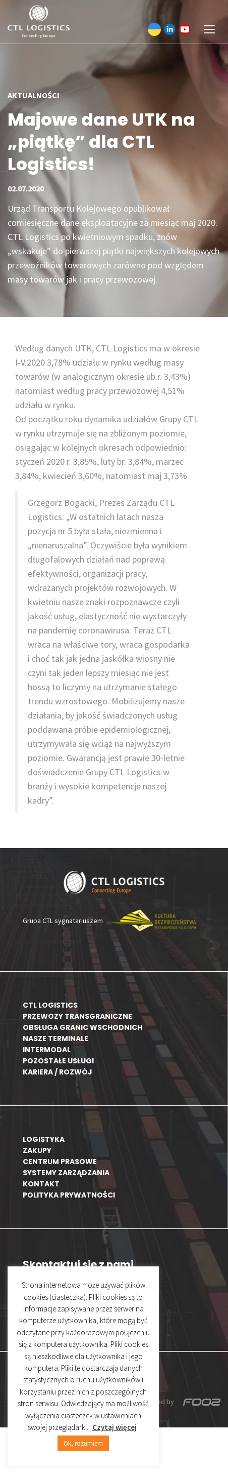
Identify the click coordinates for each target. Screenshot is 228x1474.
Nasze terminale (55, 1038)
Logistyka (44, 1139)
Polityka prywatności (69, 1195)
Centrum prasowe (60, 1162)
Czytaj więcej (114, 1427)
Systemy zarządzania (66, 1173)
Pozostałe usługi (58, 1061)
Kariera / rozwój (57, 1072)
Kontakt (41, 1184)
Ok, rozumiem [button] (83, 1443)
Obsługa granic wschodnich (82, 1027)
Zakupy (37, 1150)
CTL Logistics (50, 1005)
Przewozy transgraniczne (77, 1016)
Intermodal (47, 1050)
